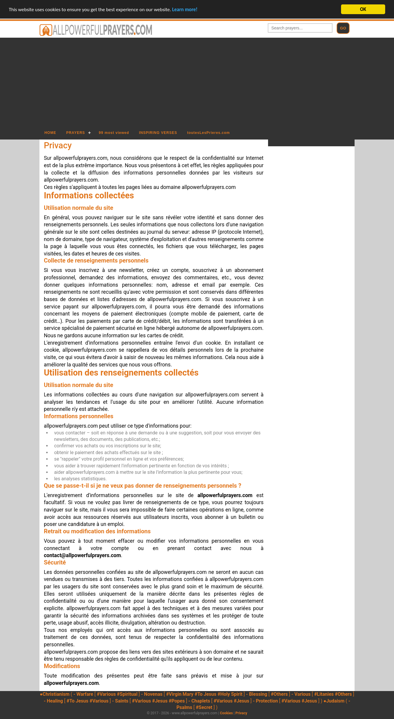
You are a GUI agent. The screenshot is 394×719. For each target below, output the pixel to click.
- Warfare (83, 694)
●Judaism (333, 701)
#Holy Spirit (229, 694)
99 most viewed (114, 133)
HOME (50, 133)
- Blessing (256, 694)
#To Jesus (205, 694)
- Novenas (151, 694)
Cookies (226, 713)
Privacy (241, 713)
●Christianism (54, 694)
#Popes (177, 701)
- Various (300, 694)
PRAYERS (75, 133)
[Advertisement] (197, 82)
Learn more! (184, 9)
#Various (106, 694)
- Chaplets (199, 701)
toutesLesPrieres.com (208, 133)
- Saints (120, 701)
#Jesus (159, 701)
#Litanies (324, 694)
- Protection (265, 701)
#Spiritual (127, 694)
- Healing (53, 701)
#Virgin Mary (179, 694)
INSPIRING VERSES (158, 133)
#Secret (204, 707)
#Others (279, 694)
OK (363, 9)
